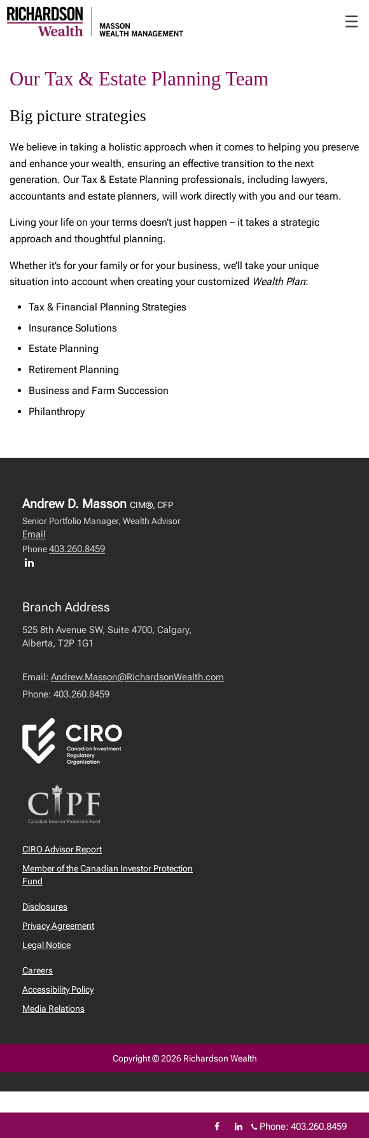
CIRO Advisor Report (62, 849)
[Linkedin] (238, 1126)
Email (34, 534)
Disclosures (44, 906)
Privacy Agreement (58, 926)
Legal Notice (46, 945)
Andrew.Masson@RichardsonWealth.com (137, 677)
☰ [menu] (351, 21)
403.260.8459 (77, 549)
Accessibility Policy (58, 989)
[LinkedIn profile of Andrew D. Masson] (32, 562)
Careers (37, 970)
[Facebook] (217, 1126)
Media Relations (53, 1008)
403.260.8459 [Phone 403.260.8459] (319, 1126)
